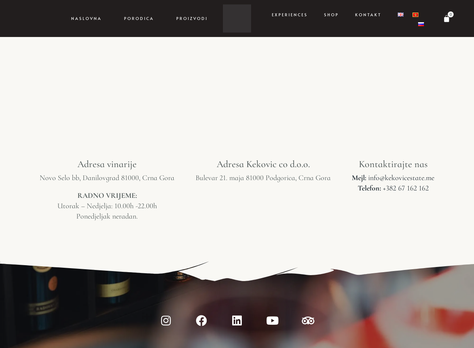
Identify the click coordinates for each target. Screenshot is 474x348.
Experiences (290, 14)
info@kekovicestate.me (393, 177)
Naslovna (86, 18)
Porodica (139, 18)
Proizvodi (192, 18)
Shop (331, 14)
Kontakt (368, 14)
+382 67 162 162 (393, 188)
